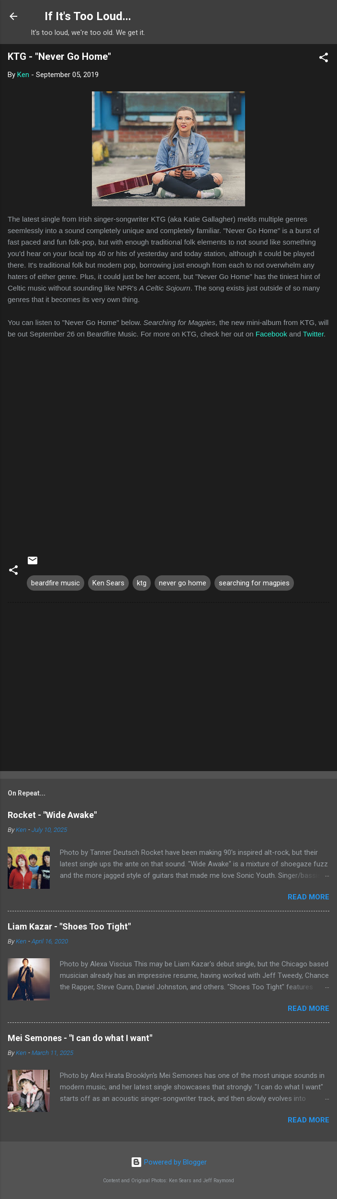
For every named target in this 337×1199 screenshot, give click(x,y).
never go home (182, 583)
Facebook (271, 334)
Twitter (313, 334)
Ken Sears (108, 583)
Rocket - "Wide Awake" (52, 815)
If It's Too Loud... (88, 16)
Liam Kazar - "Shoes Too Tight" (69, 926)
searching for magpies (254, 583)
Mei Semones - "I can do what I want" (80, 1038)
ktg (141, 583)
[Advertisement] (168, 689)
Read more (308, 897)
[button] (323, 59)
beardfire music (55, 583)
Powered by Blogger (169, 1162)
